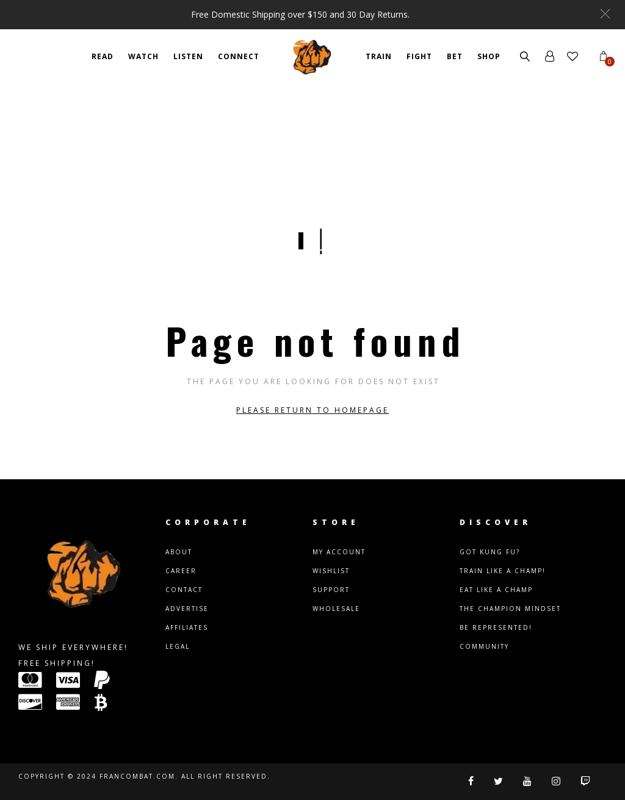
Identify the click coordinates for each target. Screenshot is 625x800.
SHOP (488, 56)
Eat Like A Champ (496, 589)
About (178, 552)
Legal (177, 646)
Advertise (187, 608)
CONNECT (238, 56)
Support (331, 589)
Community (484, 646)
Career (181, 570)
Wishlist (331, 570)
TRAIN (379, 56)
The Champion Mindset (510, 608)
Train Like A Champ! (503, 570)
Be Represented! (496, 627)
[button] (605, 13)
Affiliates (186, 627)
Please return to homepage (312, 410)
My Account (339, 552)
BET (455, 56)
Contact (184, 589)
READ (103, 56)
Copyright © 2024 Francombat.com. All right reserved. (144, 776)
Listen (188, 56)
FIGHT (419, 56)
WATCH (143, 56)
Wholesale (336, 608)
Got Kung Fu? (490, 552)
